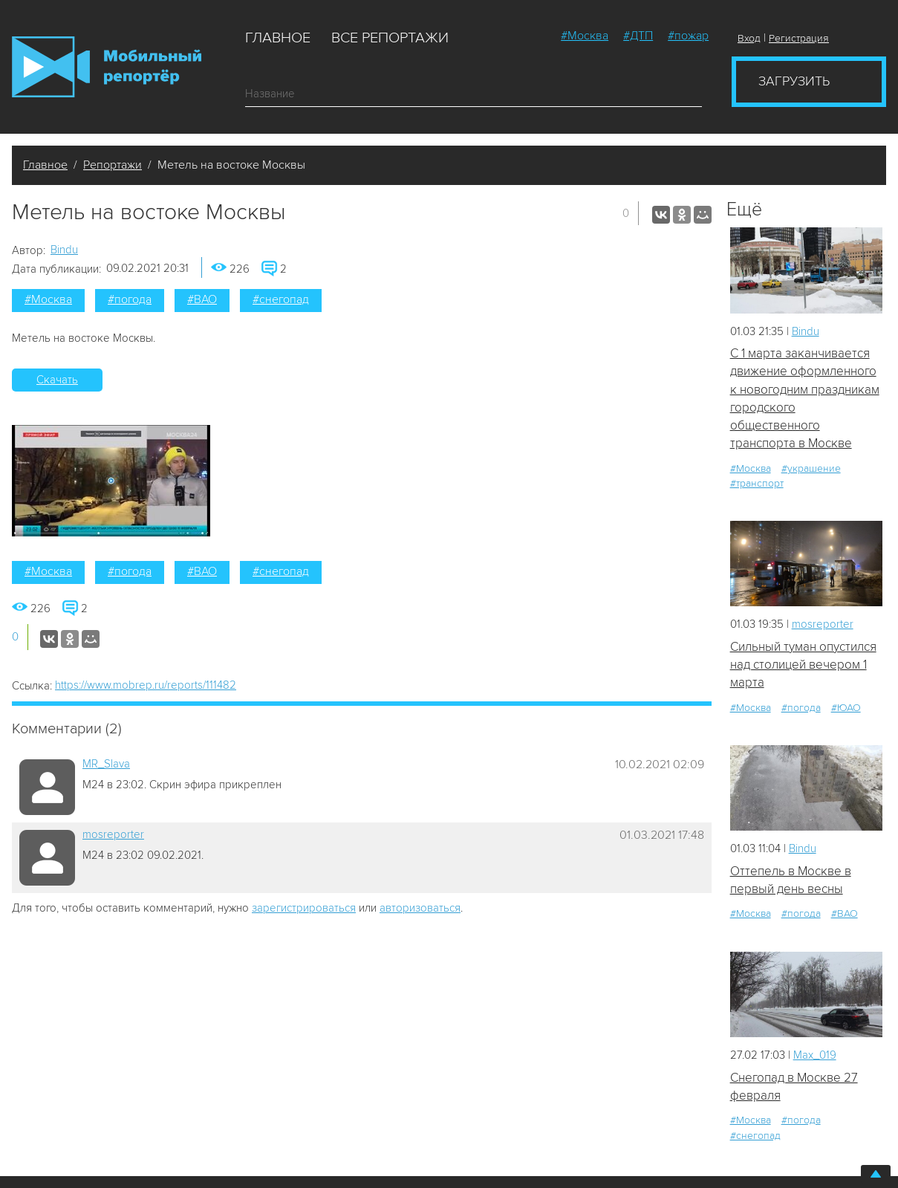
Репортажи (112, 165)
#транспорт (757, 483)
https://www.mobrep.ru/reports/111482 (145, 685)
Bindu (64, 249)
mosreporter (113, 834)
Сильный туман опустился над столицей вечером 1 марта (803, 665)
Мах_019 (814, 1055)
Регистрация (799, 38)
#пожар (688, 35)
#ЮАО (846, 707)
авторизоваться (420, 908)
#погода (130, 299)
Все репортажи (390, 38)
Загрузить (794, 81)
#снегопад (281, 299)
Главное (277, 38)
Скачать (57, 379)
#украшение (811, 468)
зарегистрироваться (304, 908)
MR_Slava (106, 763)
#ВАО (202, 299)
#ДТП (638, 35)
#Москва (584, 35)
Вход (749, 38)
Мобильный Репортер (106, 66)
